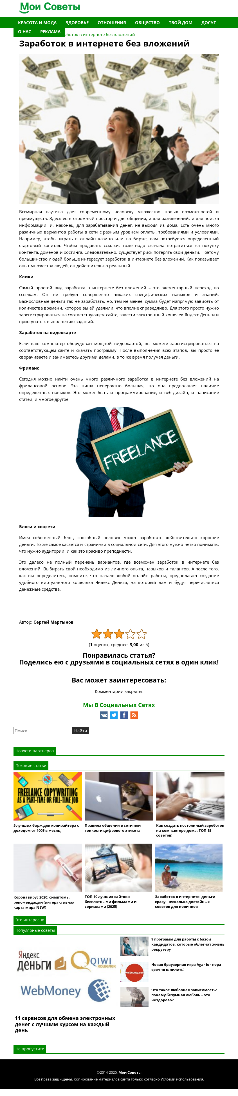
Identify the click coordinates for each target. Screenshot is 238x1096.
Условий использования (182, 1079)
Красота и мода (37, 22)
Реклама (50, 31)
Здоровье (77, 22)
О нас (24, 31)
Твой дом (180, 22)
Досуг (208, 22)
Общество (147, 22)
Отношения (112, 22)
